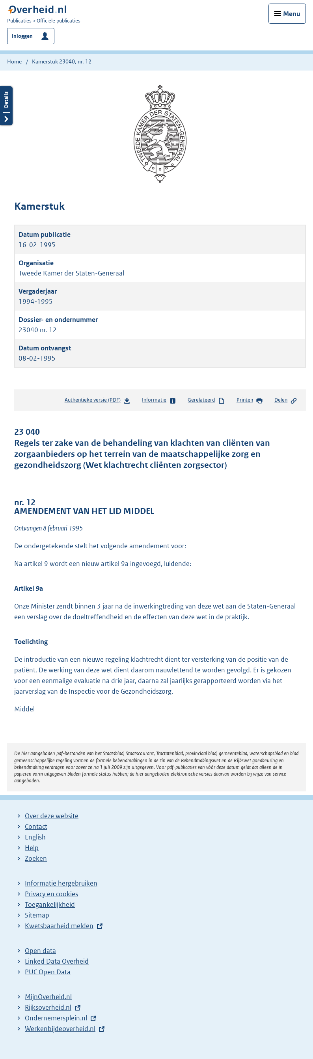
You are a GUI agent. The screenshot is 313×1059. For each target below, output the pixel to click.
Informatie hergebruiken (61, 883)
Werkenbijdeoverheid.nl (60, 1028)
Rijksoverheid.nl (48, 1007)
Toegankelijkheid (50, 904)
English (35, 837)
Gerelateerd (206, 400)
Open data (40, 950)
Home (14, 61)
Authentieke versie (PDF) (97, 401)
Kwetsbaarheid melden (59, 925)
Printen (250, 400)
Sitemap (37, 915)
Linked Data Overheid (57, 961)
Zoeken (36, 858)
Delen (285, 400)
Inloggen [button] (22, 36)
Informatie (159, 400)
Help (32, 847)
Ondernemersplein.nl (56, 1018)
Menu (291, 13)
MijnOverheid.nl (48, 996)
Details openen (6, 105)
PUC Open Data (48, 972)
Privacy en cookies (51, 894)
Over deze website (51, 815)
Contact (36, 826)
